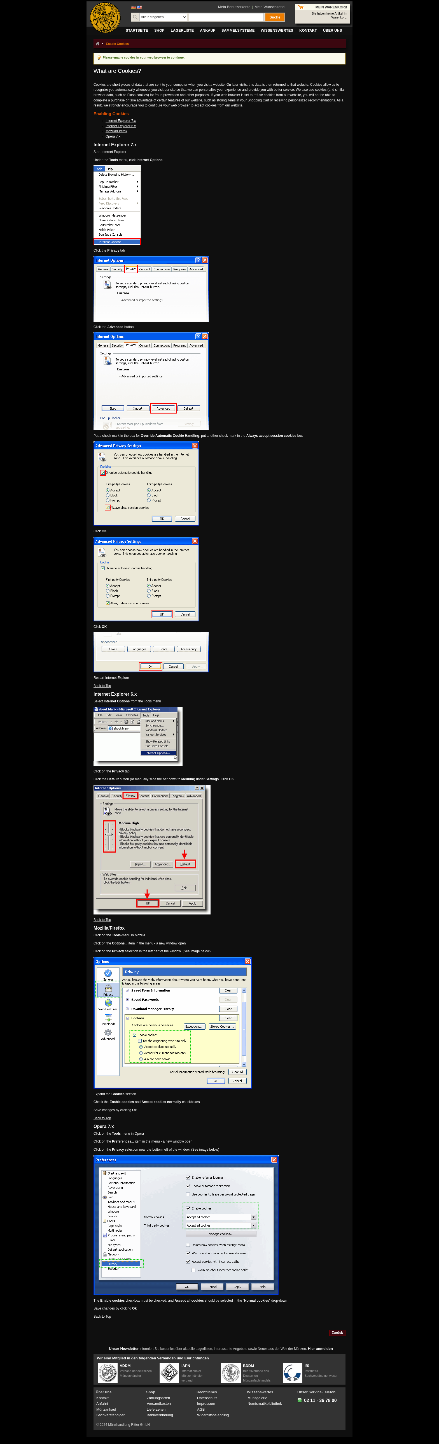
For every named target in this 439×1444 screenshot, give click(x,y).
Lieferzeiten (156, 1409)
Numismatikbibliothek (264, 1403)
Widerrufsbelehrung (213, 1415)
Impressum (206, 1403)
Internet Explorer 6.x (121, 126)
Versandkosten (159, 1403)
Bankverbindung (160, 1415)
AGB (201, 1409)
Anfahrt (102, 1403)
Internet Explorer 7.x (121, 121)
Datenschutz (207, 1398)
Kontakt (102, 1398)
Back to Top (102, 686)
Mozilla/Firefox (116, 131)
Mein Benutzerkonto (234, 7)
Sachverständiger (110, 1415)
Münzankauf (106, 1409)
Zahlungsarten (158, 1398)
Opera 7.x (113, 136)
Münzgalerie (257, 1398)
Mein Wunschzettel (269, 7)
